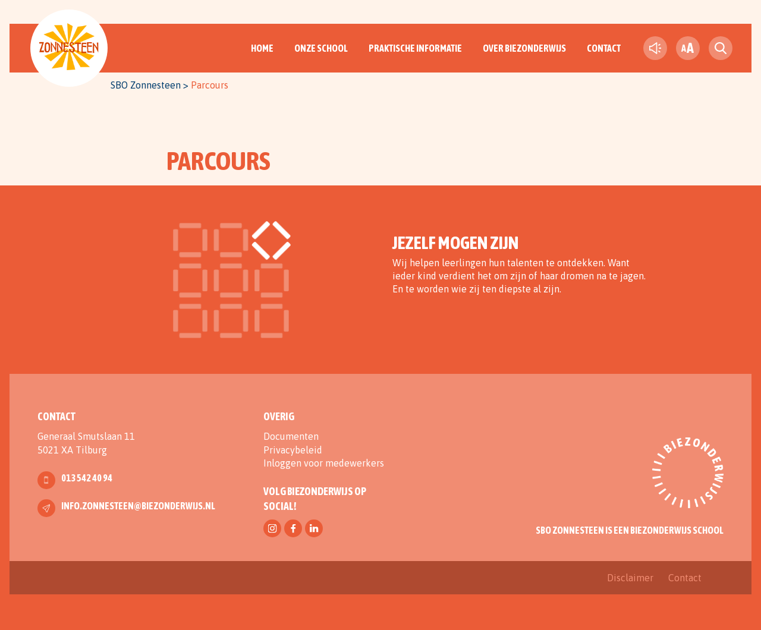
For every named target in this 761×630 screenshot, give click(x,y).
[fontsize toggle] (688, 48)
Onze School (321, 48)
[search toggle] (720, 48)
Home (262, 48)
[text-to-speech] (655, 48)
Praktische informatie (415, 48)
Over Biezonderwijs (524, 48)
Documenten (291, 436)
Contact (604, 48)
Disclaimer (630, 577)
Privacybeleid (292, 450)
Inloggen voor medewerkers (323, 463)
